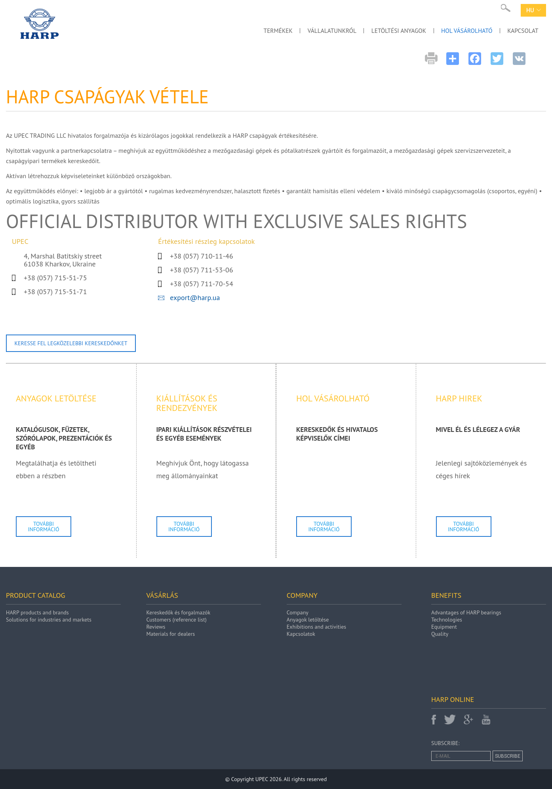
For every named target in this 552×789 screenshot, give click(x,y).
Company (297, 612)
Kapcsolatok (301, 633)
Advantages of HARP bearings (466, 612)
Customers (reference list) (176, 619)
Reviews (155, 626)
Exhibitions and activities (316, 626)
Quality (439, 633)
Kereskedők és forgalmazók (178, 612)
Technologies (446, 619)
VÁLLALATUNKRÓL (320, 30)
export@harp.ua (195, 297)
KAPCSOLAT (522, 30)
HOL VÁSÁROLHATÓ (462, 30)
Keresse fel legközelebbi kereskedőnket (71, 343)
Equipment (444, 626)
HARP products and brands (37, 612)
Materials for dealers (170, 633)
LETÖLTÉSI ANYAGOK (391, 30)
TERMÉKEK (264, 30)
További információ (43, 526)
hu (533, 10)
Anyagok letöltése (308, 619)
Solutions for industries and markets (48, 619)
